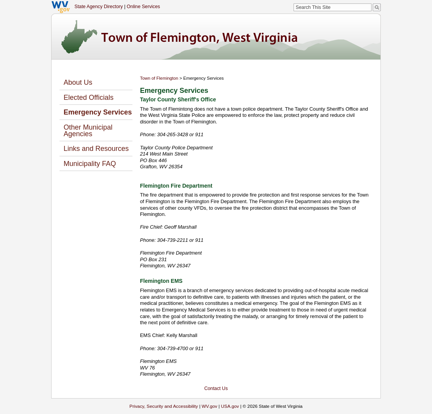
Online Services (143, 6)
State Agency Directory (98, 6)
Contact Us (216, 388)
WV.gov (209, 406)
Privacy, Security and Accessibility (164, 406)
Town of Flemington (159, 78)
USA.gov (230, 406)
